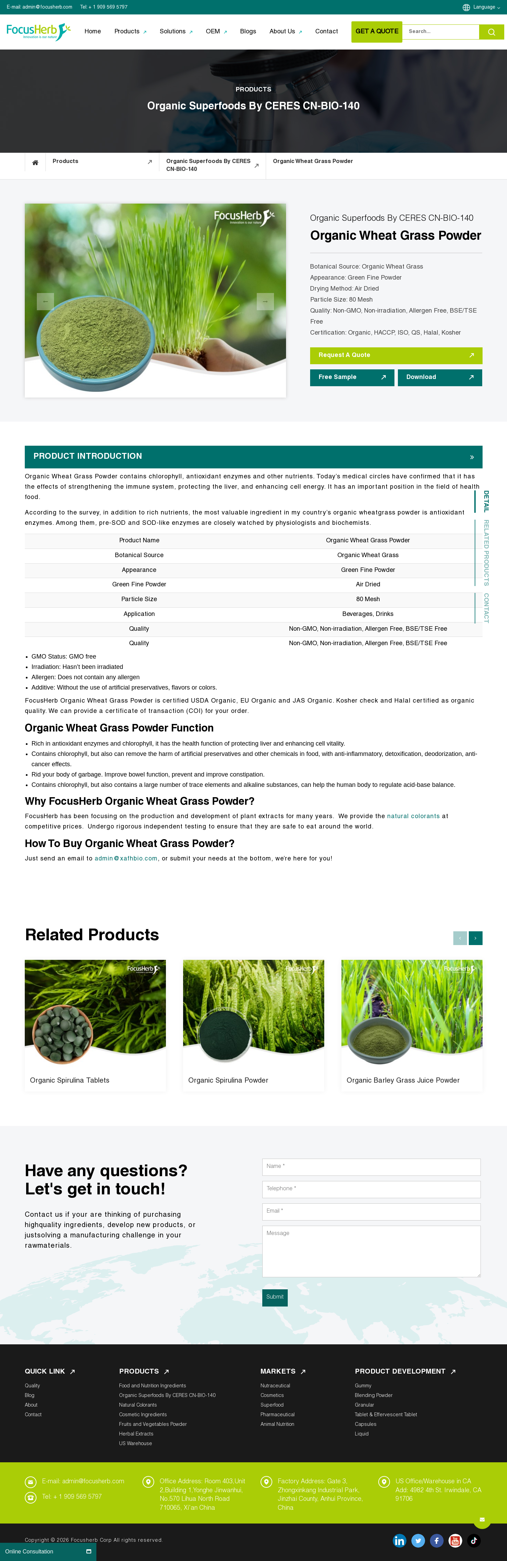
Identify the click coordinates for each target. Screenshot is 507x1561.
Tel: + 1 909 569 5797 (72, 1497)
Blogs (248, 32)
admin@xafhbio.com (127, 859)
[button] (476, 938)
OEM (213, 32)
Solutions (173, 32)
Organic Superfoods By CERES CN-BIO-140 (167, 1396)
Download (440, 378)
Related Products (486, 553)
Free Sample (352, 378)
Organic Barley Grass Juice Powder (403, 1081)
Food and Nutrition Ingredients (152, 1386)
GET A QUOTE (377, 32)
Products (126, 32)
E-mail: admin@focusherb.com (84, 1482)
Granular (364, 1405)
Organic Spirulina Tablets (69, 1081)
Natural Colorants (138, 1405)
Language (487, 7)
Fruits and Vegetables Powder (153, 1424)
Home (93, 32)
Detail (486, 501)
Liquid (362, 1434)
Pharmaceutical (278, 1415)
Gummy (363, 1386)
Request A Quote (396, 356)
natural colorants (414, 817)
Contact (326, 32)
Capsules (366, 1424)
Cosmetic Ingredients (143, 1415)
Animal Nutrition (277, 1424)
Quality (32, 1386)
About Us (282, 32)
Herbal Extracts (136, 1434)
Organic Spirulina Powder (228, 1081)
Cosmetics (272, 1396)
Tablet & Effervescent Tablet (386, 1415)
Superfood (272, 1405)
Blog (29, 1396)
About (31, 1405)
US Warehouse (135, 1444)
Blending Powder (374, 1396)
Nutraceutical (275, 1386)
